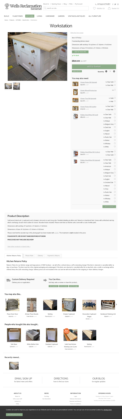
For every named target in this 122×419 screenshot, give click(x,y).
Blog (65, 4)
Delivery (40, 255)
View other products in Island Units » (19, 246)
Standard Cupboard (51, 344)
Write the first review (76, 33)
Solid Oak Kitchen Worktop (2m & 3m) (70, 345)
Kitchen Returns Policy (14, 255)
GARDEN (61, 16)
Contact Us (18, 401)
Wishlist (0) (101, 8)
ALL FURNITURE (95, 16)
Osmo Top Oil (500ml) (88, 98)
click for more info (80, 52)
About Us (46, 4)
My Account (78, 4)
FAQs (71, 4)
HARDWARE (50, 16)
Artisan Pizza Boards (31, 314)
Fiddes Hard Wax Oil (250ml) (90, 160)
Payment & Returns (53, 255)
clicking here (107, 409)
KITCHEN (29, 16)
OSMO (57, 233)
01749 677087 (103, 4)
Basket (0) (115, 8)
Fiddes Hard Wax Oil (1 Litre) (90, 152)
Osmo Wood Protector (88, 90)
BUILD (6, 16)
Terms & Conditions (75, 404)
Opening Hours (56, 4)
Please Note (29, 255)
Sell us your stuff (17, 399)
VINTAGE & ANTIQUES (76, 16)
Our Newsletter (46, 399)
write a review (63, 286)
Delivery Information (75, 399)
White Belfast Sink (33, 344)
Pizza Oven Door (12, 314)
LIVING (39, 16)
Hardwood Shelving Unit (108, 314)
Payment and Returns (75, 401)
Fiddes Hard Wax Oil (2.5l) (89, 115)
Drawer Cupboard (69, 314)
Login (75, 396)
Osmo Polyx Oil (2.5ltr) (88, 107)
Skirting (50, 314)
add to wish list (77, 71)
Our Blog (46, 396)
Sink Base (14, 344)
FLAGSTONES (18, 16)
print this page (74, 286)
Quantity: (101, 72)
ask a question (53, 286)
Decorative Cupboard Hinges (89, 315)
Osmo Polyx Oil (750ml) (88, 82)
